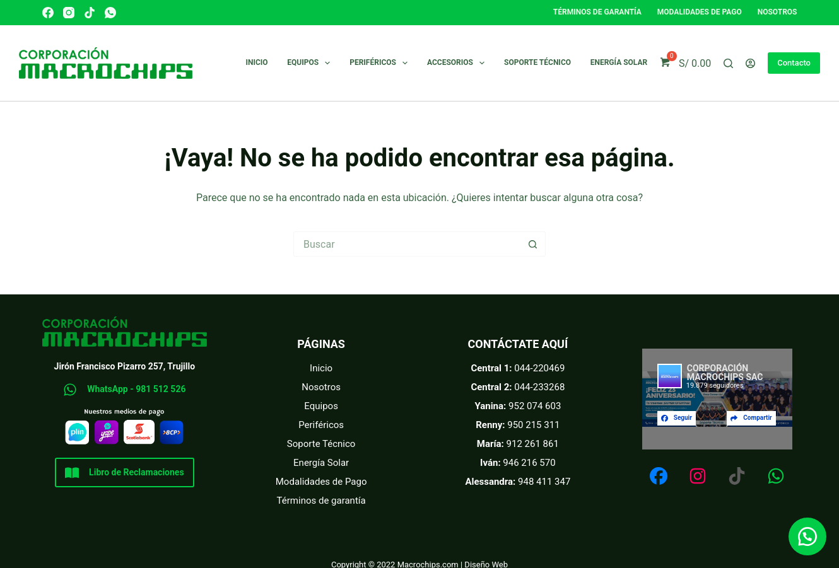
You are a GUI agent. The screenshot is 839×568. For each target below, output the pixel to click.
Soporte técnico (537, 62)
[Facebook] (48, 12)
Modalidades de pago (699, 12)
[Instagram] (68, 12)
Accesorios (458, 63)
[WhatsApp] (110, 12)
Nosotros (777, 12)
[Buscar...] (406, 244)
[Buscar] (728, 63)
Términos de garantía (597, 12)
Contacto (794, 62)
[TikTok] (89, 12)
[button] (807, 536)
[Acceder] (750, 63)
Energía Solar (619, 62)
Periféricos (381, 63)
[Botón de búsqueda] (533, 244)
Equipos (311, 63)
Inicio (256, 62)
